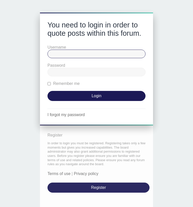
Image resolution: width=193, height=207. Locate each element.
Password (56, 65)
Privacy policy (86, 173)
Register (98, 187)
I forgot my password (66, 115)
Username (56, 47)
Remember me (63, 83)
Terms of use (59, 173)
